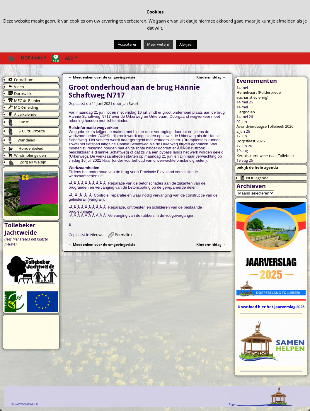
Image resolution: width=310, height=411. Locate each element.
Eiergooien (245, 112)
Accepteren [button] (127, 44)
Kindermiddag (211, 77)
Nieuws (96, 234)
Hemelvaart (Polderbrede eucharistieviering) (258, 95)
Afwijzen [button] (186, 44)
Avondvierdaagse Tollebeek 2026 (264, 126)
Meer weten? (158, 44)
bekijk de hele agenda (257, 167)
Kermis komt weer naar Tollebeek (265, 155)
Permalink (123, 234)
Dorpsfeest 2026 (250, 141)
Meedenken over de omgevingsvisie (102, 77)
